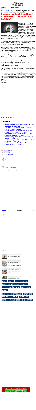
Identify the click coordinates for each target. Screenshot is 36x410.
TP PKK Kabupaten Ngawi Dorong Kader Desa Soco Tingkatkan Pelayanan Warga (19, 125)
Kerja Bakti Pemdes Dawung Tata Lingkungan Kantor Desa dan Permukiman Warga (19, 128)
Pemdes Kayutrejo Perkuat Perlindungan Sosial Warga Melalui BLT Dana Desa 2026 (19, 137)
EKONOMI (17, 284)
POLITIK (24, 284)
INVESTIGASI (6, 297)
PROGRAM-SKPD (21, 281)
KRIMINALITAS (7, 284)
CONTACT (28, 300)
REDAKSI (20, 300)
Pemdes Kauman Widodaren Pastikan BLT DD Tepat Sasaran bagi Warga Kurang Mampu (18, 143)
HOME (4, 281)
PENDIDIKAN (25, 287)
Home (2, 10)
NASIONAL (5, 294)
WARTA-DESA (6, 287)
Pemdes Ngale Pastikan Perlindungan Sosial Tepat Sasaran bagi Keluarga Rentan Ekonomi (18, 134)
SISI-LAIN (16, 287)
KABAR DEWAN (16, 294)
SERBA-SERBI (28, 294)
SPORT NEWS (24, 297)
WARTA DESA (10, 10)
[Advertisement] (16, 100)
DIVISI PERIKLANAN (8, 300)
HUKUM (4, 290)
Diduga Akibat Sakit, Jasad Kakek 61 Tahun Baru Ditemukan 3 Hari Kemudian (17, 16)
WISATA (11, 281)
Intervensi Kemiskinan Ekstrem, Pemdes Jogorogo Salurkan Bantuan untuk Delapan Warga (18, 131)
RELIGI (15, 297)
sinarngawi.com (11, 214)
